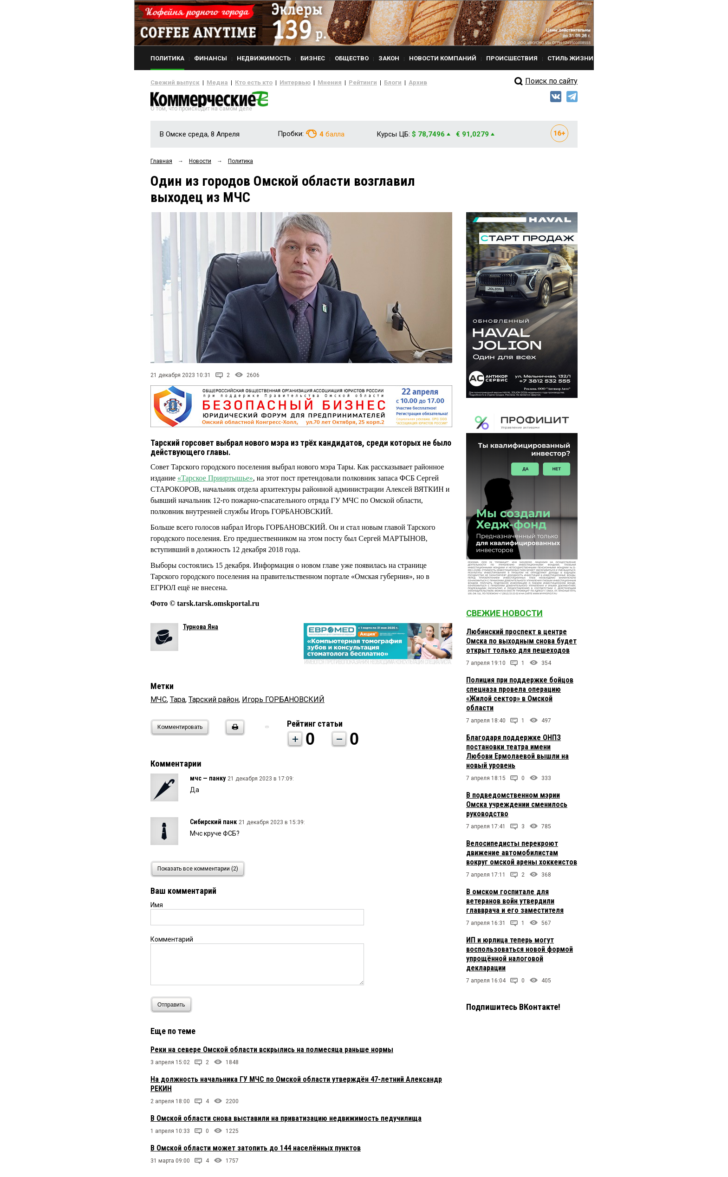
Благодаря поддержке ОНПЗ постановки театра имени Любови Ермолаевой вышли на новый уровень (517, 755)
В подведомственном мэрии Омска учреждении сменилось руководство (516, 808)
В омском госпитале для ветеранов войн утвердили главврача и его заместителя (515, 904)
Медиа (208, 82)
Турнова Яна (200, 630)
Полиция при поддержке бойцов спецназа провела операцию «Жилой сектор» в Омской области (519, 697)
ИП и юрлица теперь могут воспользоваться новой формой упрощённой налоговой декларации (519, 957)
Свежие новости (504, 617)
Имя (156, 908)
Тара (177, 703)
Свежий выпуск (171, 82)
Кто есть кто (240, 82)
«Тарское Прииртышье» (215, 482)
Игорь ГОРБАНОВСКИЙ (283, 703)
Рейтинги (336, 82)
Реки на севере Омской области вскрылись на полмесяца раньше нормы (271, 1053)
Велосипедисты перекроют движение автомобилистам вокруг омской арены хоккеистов (521, 856)
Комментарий (171, 943)
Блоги (362, 82)
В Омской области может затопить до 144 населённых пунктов (255, 1151)
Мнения (306, 82)
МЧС (158, 703)
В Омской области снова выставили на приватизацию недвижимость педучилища (286, 1122)
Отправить (173, 1008)
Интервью (276, 82)
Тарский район (213, 703)
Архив (385, 82)
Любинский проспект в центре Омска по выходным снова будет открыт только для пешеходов (521, 644)
